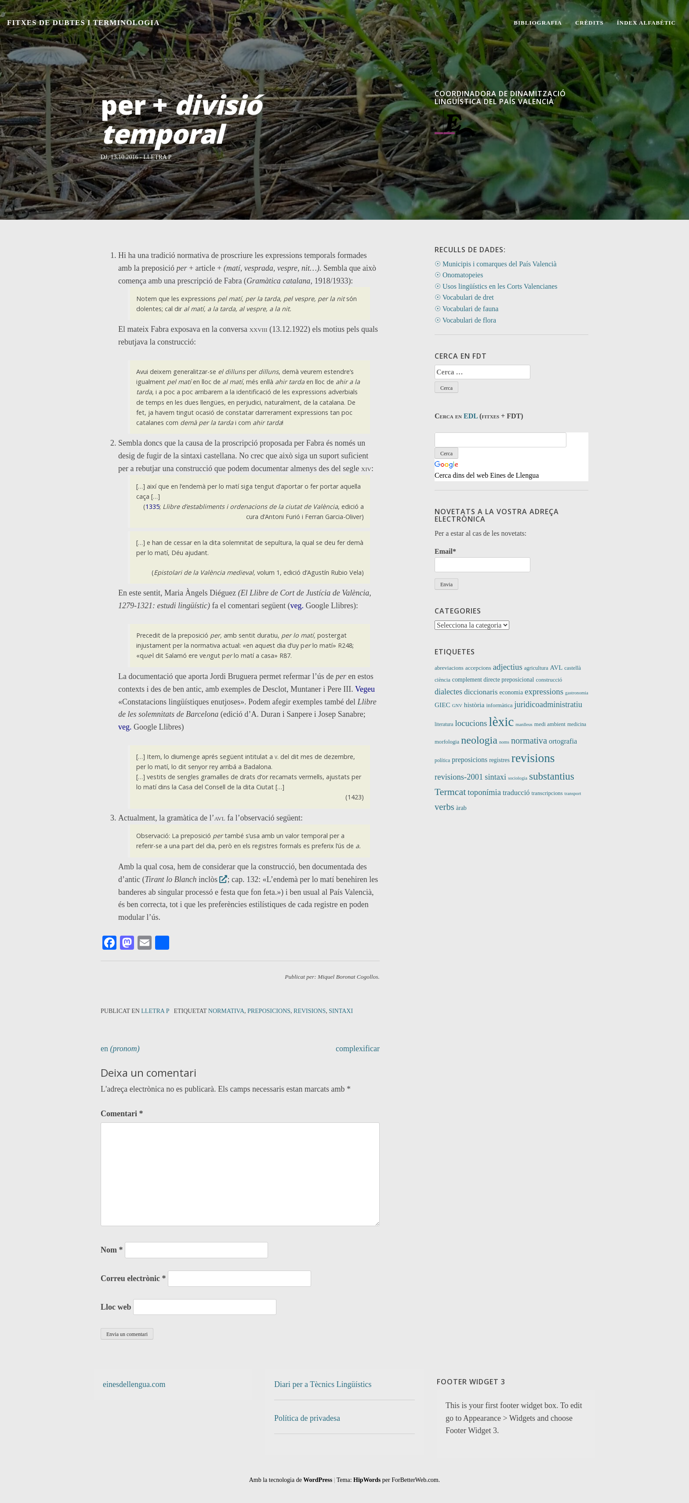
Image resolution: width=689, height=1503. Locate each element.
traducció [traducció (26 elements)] (516, 792)
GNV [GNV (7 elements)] (457, 705)
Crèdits (589, 22)
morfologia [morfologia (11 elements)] (447, 742)
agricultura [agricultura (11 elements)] (536, 668)
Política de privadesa (307, 1418)
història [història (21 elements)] (474, 704)
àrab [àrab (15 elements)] (461, 808)
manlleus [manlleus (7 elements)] (523, 724)
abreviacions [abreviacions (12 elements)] (449, 667)
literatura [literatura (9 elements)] (444, 724)
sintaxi (341, 1011)
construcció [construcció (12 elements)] (549, 679)
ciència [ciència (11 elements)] (442, 680)
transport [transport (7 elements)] (573, 793)
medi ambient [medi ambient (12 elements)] (550, 724)
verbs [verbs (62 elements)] (444, 807)
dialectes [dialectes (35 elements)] (448, 691)
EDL (471, 416)
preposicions (268, 1011)
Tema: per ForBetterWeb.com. (388, 1480)
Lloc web (116, 1307)
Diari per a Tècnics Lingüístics (323, 1384)
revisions (310, 1011)
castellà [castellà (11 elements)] (572, 668)
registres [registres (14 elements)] (499, 760)
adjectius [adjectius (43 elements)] (507, 667)
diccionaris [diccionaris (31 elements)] (481, 691)
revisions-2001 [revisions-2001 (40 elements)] (459, 776)
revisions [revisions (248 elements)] (533, 758)
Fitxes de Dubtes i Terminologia (83, 22)
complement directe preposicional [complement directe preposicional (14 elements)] (493, 679)
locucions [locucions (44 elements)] (471, 723)
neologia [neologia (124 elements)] (479, 740)
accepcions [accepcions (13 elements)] (478, 667)
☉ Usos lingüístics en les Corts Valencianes (496, 286)
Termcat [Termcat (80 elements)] (450, 792)
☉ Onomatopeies (459, 275)
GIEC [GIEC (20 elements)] (442, 704)
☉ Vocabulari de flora (465, 320)
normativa (226, 1011)
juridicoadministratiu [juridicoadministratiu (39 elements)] (548, 704)
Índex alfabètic (646, 22)
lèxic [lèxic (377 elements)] (501, 722)
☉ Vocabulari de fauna (466, 308)
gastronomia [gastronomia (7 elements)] (576, 692)
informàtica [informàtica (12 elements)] (499, 705)
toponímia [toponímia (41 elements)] (484, 792)
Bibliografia (538, 22)
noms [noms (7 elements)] (504, 742)
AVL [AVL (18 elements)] (556, 667)
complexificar (358, 1048)
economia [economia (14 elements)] (511, 692)
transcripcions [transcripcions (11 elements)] (547, 793)
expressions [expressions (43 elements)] (544, 691)
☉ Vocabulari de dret (464, 297)
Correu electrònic (133, 1278)
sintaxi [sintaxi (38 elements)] (495, 777)
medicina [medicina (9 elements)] (576, 724)
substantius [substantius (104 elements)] (551, 776)
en (120, 1048)
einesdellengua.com (134, 1384)
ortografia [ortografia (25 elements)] (563, 741)
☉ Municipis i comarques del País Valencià (496, 264)
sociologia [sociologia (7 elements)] (517, 778)
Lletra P (157, 157)
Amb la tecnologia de (291, 1480)
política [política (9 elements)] (442, 760)
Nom (112, 1249)
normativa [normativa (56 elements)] (529, 740)
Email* (482, 560)
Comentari (122, 1113)
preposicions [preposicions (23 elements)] (469, 759)
